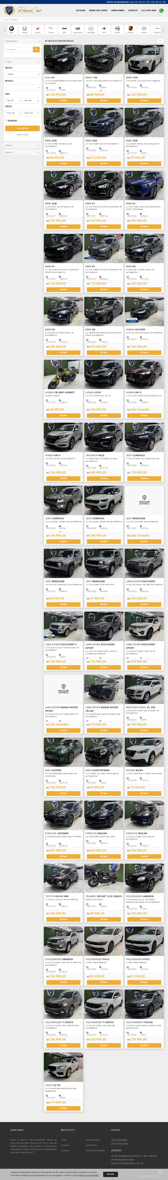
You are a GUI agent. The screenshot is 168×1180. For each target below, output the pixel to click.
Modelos (22, 153)
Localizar (22, 128)
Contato (133, 10)
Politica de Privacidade (95, 1151)
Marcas (22, 145)
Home (6, 20)
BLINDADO (12, 120)
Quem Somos (118, 10)
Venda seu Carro (98, 10)
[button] (5, 30)
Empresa (65, 1145)
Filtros (22, 62)
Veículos (65, 1151)
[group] (11, 29)
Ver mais (63, 101)
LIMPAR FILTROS (22, 135)
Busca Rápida (22, 41)
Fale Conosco (91, 1145)
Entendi (110, 1174)
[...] (33, 1152)
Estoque (80, 10)
